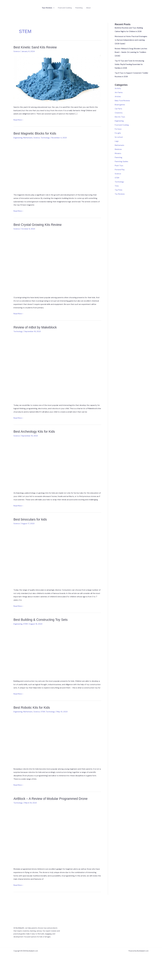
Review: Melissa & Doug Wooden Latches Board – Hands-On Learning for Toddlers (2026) (131, 52)
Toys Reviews (48, 8)
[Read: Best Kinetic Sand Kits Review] (57, 78)
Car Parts (119, 108)
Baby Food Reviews (122, 100)
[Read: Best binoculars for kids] (57, 556)
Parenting (78, 8)
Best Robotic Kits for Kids (33, 707)
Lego (117, 141)
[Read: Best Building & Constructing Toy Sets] (57, 651)
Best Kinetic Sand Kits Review (36, 47)
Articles (118, 96)
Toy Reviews (120, 194)
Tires (117, 186)
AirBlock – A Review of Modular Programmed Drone (52, 798)
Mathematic (29, 137)
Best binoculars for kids (31, 519)
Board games (120, 104)
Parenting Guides (122, 161)
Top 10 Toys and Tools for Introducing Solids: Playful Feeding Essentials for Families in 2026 (130, 64)
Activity (118, 88)
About (88, 8)
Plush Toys (119, 165)
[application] (53, 8)
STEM (26, 623)
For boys (118, 129)
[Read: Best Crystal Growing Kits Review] (57, 262)
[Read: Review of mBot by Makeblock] (57, 367)
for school (119, 137)
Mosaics (118, 153)
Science (17, 51)
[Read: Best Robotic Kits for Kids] (57, 739)
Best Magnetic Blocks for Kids (36, 133)
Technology (46, 137)
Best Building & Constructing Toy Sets (42, 619)
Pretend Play (120, 169)
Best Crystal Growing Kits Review (39, 224)
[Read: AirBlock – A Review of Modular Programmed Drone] (57, 835)
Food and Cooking (65, 8)
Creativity (119, 113)
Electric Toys (120, 117)
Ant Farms (119, 92)
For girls (118, 133)
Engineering (18, 137)
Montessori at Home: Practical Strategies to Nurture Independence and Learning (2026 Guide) (131, 40)
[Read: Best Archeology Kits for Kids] (57, 463)
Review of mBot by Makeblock (36, 327)
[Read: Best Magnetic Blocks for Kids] (57, 165)
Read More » (19, 120)
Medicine (118, 149)
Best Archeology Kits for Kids (35, 431)
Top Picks (119, 190)
